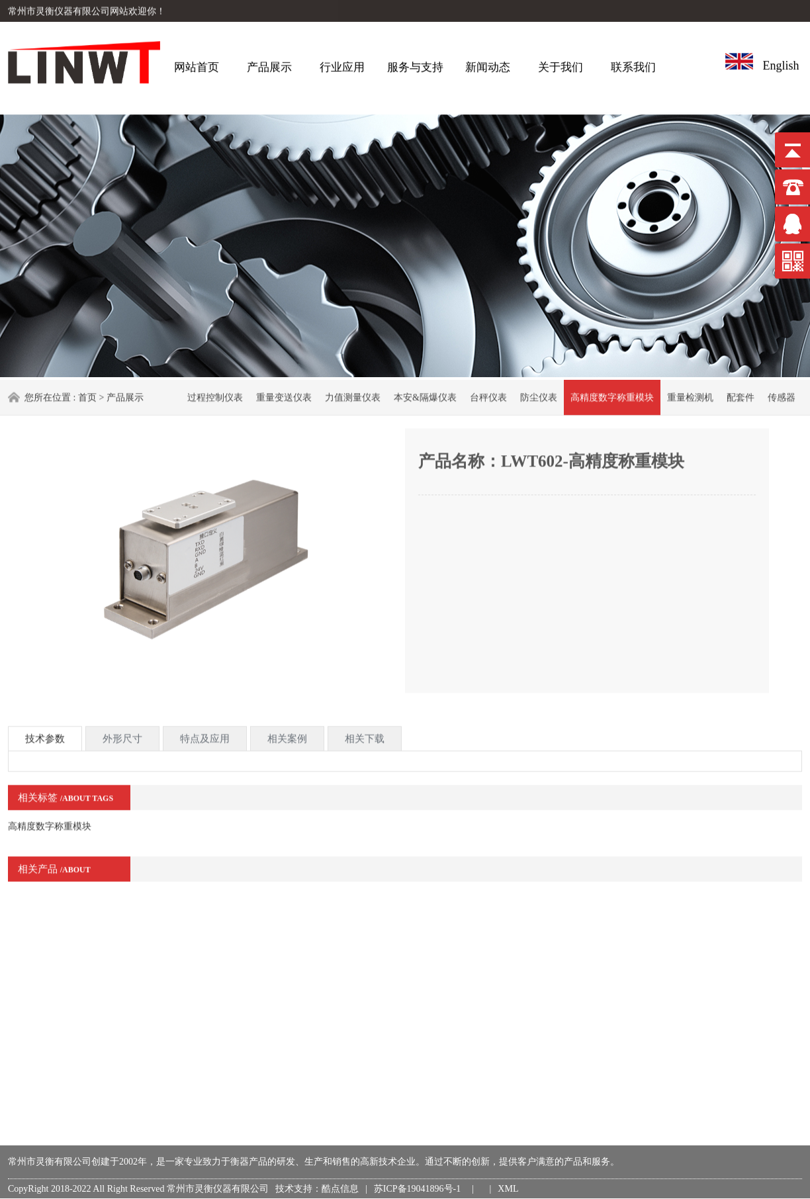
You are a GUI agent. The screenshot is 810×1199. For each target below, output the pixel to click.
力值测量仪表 (353, 397)
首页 (87, 397)
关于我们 (560, 64)
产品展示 (269, 64)
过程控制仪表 (215, 397)
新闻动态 (487, 64)
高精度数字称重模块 (612, 397)
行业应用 (342, 64)
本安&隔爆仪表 (425, 397)
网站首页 (196, 64)
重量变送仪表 (284, 397)
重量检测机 (690, 397)
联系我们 (633, 64)
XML (508, 1189)
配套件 (740, 397)
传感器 (781, 397)
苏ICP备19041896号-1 (419, 1189)
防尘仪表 (538, 397)
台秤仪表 (488, 397)
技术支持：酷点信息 (317, 1189)
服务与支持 (415, 64)
